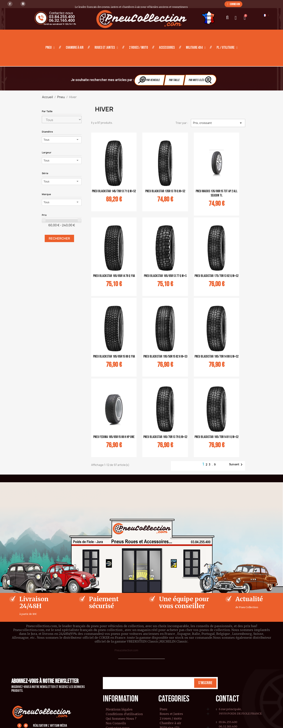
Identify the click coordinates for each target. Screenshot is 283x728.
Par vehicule (149, 80)
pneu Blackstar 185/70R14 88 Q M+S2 (216, 356)
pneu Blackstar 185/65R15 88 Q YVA (114, 356)
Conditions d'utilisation (124, 714)
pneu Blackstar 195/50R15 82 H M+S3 (165, 356)
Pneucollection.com (126, 650)
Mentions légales (119, 709)
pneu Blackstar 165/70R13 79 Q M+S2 (165, 437)
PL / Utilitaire (227, 47)
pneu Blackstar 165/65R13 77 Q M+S (165, 276)
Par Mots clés (200, 80)
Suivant (236, 464)
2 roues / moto (138, 47)
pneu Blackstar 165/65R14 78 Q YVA (114, 276)
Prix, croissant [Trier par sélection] (218, 123)
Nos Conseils (116, 723)
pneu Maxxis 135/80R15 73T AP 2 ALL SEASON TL (217, 193)
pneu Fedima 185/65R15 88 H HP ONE (113, 437)
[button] (233, 4)
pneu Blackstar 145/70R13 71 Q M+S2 (114, 191)
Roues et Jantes (106, 47)
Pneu (50, 47)
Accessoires (167, 47)
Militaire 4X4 (196, 47)
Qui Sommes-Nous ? (121, 718)
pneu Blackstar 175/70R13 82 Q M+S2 (216, 276)
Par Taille (174, 80)
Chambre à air (74, 47)
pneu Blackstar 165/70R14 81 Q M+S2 (216, 437)
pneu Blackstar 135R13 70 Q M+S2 (165, 191)
